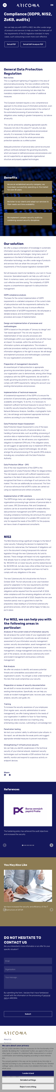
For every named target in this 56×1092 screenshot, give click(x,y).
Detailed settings (28, 1080)
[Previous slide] (4, 845)
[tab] (22, 845)
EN (52, 5)
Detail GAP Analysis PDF (33, 44)
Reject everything (28, 1087)
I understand (28, 1073)
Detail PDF (11, 44)
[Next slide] (51, 845)
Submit (28, 1014)
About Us (7, 1039)
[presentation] (17, 1005)
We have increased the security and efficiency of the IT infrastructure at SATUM (26, 908)
